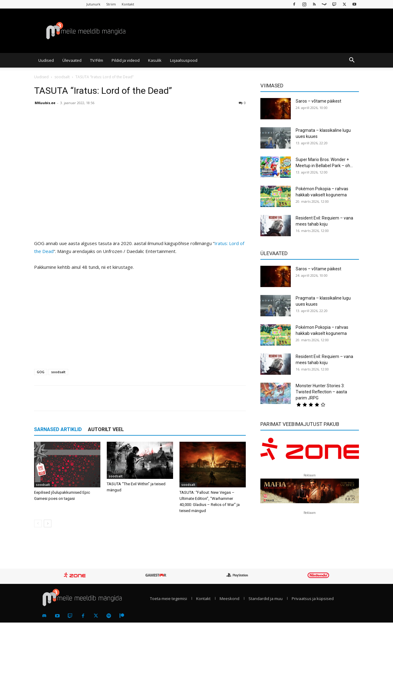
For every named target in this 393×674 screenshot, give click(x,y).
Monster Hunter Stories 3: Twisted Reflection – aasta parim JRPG (321, 391)
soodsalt (62, 76)
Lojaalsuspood (183, 60)
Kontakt (128, 4)
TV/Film (96, 60)
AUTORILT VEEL (106, 429)
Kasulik (155, 60)
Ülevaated (72, 60)
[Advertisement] (140, 321)
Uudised (46, 60)
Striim (111, 4)
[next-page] (47, 523)
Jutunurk (93, 4)
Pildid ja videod (126, 60)
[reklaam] (309, 452)
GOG (40, 372)
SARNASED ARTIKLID (58, 429)
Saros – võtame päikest (318, 101)
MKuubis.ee (45, 102)
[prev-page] (38, 523)
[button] (351, 61)
